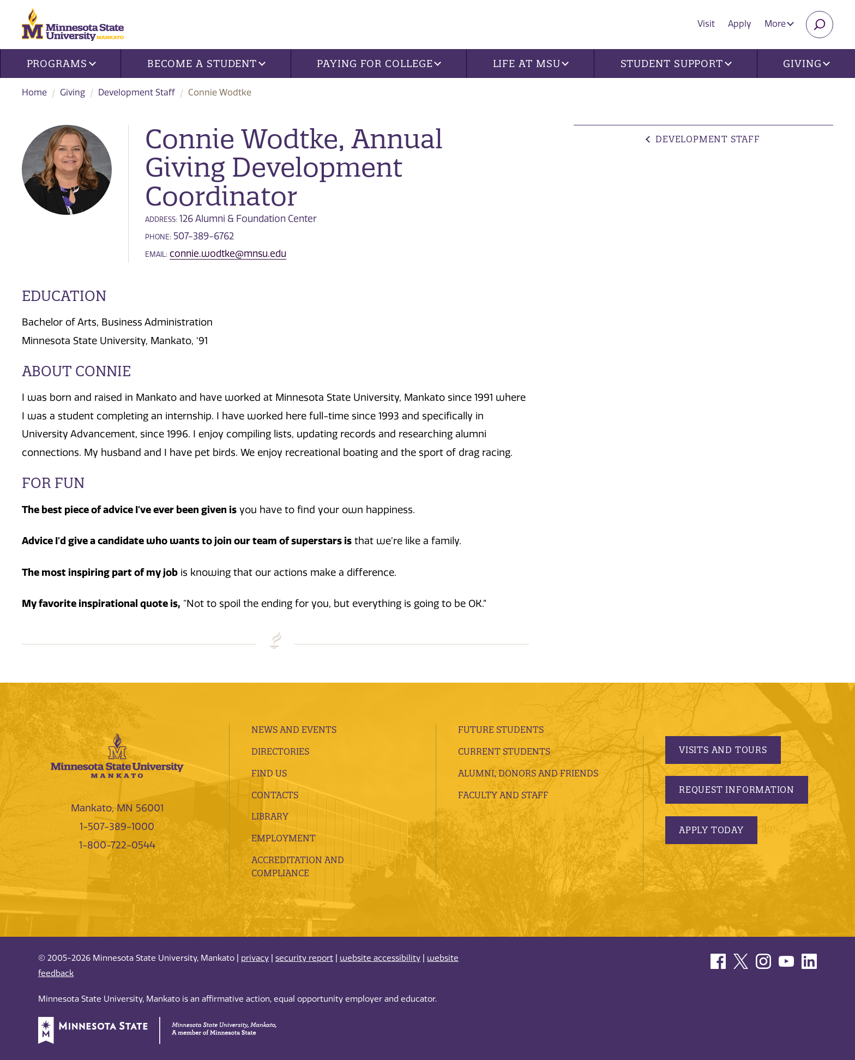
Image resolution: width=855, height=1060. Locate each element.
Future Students (501, 729)
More (779, 24)
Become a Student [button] (206, 63)
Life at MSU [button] (531, 63)
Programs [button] (61, 63)
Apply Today (711, 829)
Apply (739, 24)
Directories (280, 751)
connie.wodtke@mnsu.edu (228, 253)
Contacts (274, 795)
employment (283, 838)
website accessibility (380, 958)
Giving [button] (806, 63)
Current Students (504, 751)
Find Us (269, 773)
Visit (706, 24)
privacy (255, 958)
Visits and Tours (723, 749)
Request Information (736, 789)
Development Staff (136, 92)
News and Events (293, 729)
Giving (72, 92)
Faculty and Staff (503, 795)
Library (269, 816)
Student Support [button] (676, 63)
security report (304, 958)
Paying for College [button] (379, 63)
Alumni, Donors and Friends (528, 773)
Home (34, 92)
